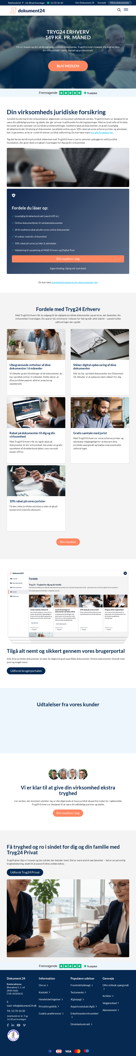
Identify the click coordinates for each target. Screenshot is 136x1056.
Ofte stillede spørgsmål (116, 986)
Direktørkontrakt (81, 1024)
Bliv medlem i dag (68, 259)
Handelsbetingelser (51, 999)
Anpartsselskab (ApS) (84, 1006)
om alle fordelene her (102, 132)
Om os (43, 985)
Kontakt (102, 2)
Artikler (108, 995)
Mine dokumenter (119, 2)
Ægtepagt (77, 999)
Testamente (78, 992)
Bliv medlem (68, 66)
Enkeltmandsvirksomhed (84, 1014)
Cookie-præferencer (51, 1013)
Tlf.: (16, 1010)
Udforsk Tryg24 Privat (25, 872)
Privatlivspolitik (49, 1006)
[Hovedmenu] (126, 9)
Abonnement (111, 1010)
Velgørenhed (111, 1003)
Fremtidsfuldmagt (82, 985)
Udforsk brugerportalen (26, 671)
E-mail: (20, 1003)
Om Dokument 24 (84, 2)
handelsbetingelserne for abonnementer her (74, 282)
